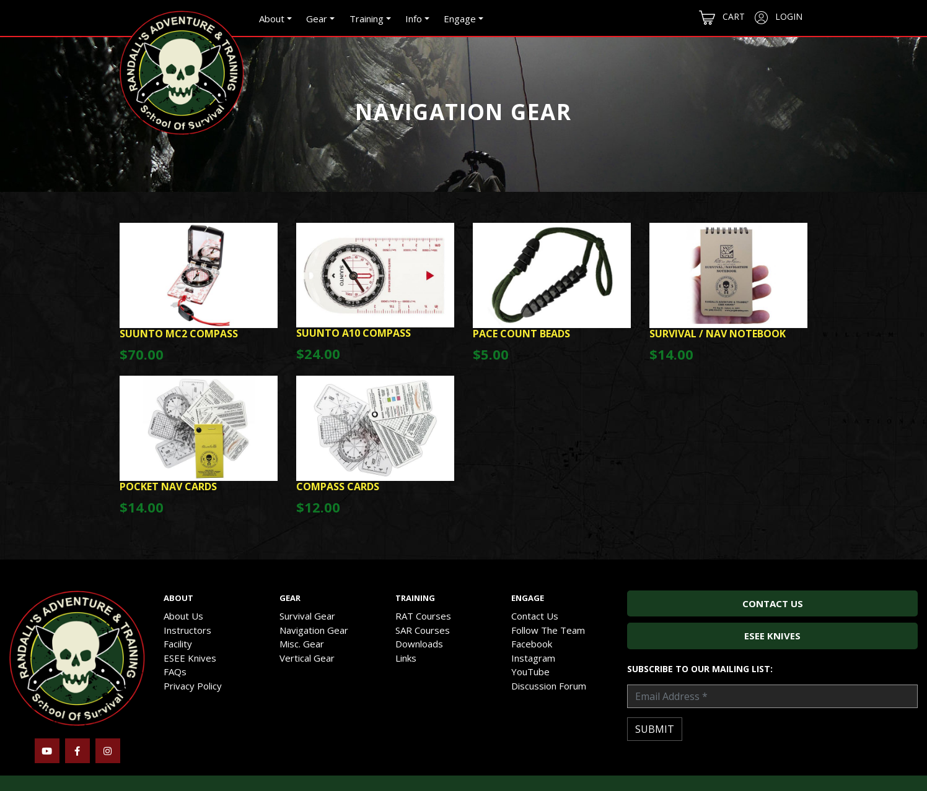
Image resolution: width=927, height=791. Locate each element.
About (271, 18)
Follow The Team (548, 630)
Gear (316, 18)
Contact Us (534, 616)
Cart (722, 18)
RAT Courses (423, 616)
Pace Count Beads (521, 333)
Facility (178, 644)
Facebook (531, 644)
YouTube (530, 671)
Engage (460, 18)
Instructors (187, 630)
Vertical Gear (307, 658)
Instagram (533, 658)
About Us (183, 616)
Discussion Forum (548, 686)
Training (366, 18)
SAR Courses (422, 630)
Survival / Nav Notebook (717, 333)
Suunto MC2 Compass (179, 333)
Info (413, 18)
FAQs (175, 671)
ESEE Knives (190, 658)
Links (405, 658)
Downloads (419, 644)
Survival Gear (307, 616)
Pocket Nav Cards (168, 486)
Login (778, 17)
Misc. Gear (301, 644)
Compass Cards (337, 486)
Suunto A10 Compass (353, 333)
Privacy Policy (193, 686)
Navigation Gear (313, 630)
